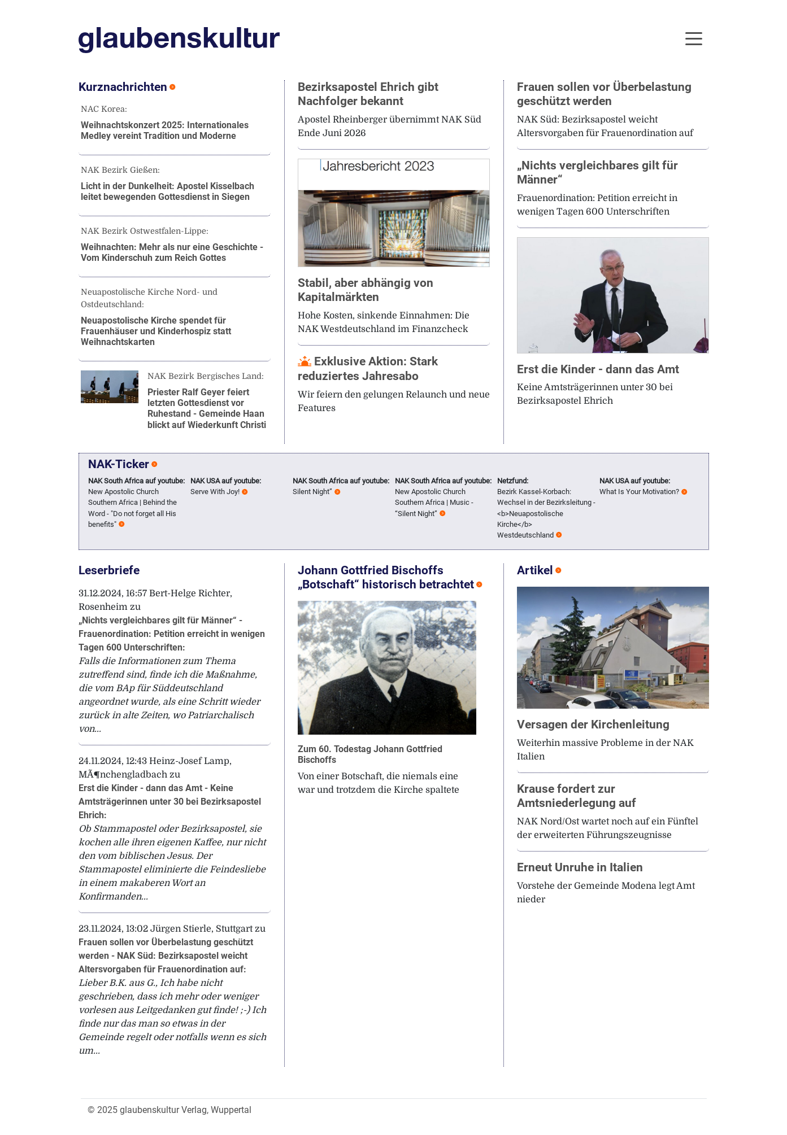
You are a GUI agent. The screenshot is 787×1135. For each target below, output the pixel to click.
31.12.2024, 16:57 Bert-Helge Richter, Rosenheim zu (172, 661)
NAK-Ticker (118, 464)
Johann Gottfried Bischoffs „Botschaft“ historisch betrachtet (386, 577)
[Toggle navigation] (693, 37)
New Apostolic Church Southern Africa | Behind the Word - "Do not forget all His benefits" (136, 503)
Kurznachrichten (123, 87)
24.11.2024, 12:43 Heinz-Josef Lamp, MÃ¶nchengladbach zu (172, 829)
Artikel (535, 570)
